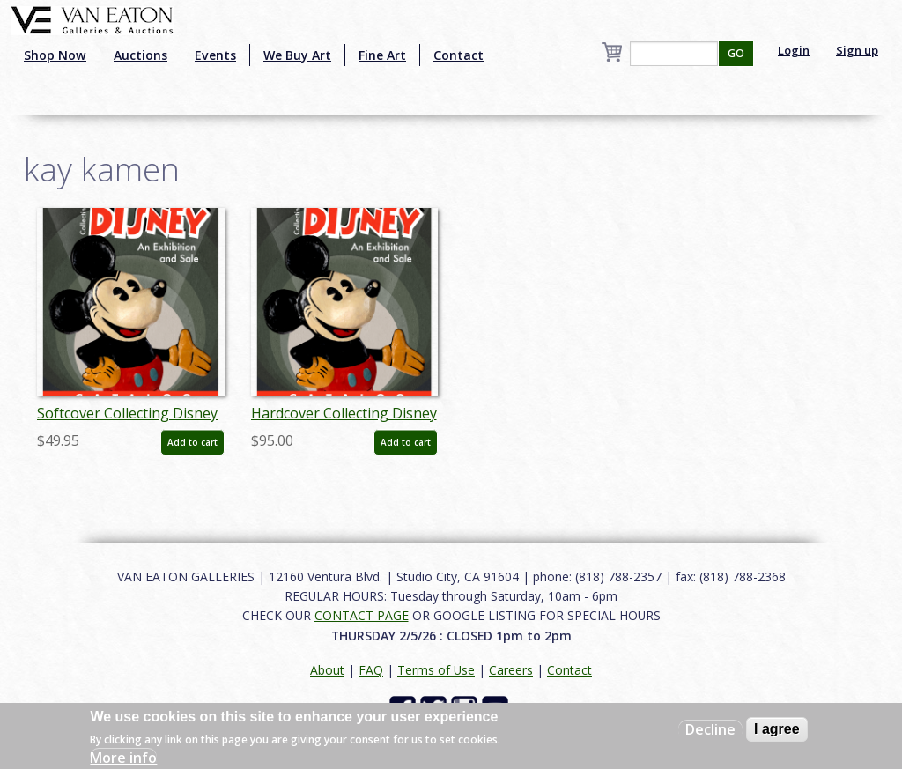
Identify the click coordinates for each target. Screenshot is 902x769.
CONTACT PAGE (361, 615)
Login (794, 50)
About (327, 670)
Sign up (857, 50)
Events (215, 55)
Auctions (140, 55)
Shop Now (55, 55)
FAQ (371, 670)
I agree (777, 728)
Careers (511, 670)
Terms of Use (436, 670)
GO (736, 53)
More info (123, 757)
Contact (458, 55)
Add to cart (192, 442)
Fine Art (382, 55)
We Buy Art (297, 55)
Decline (710, 729)
